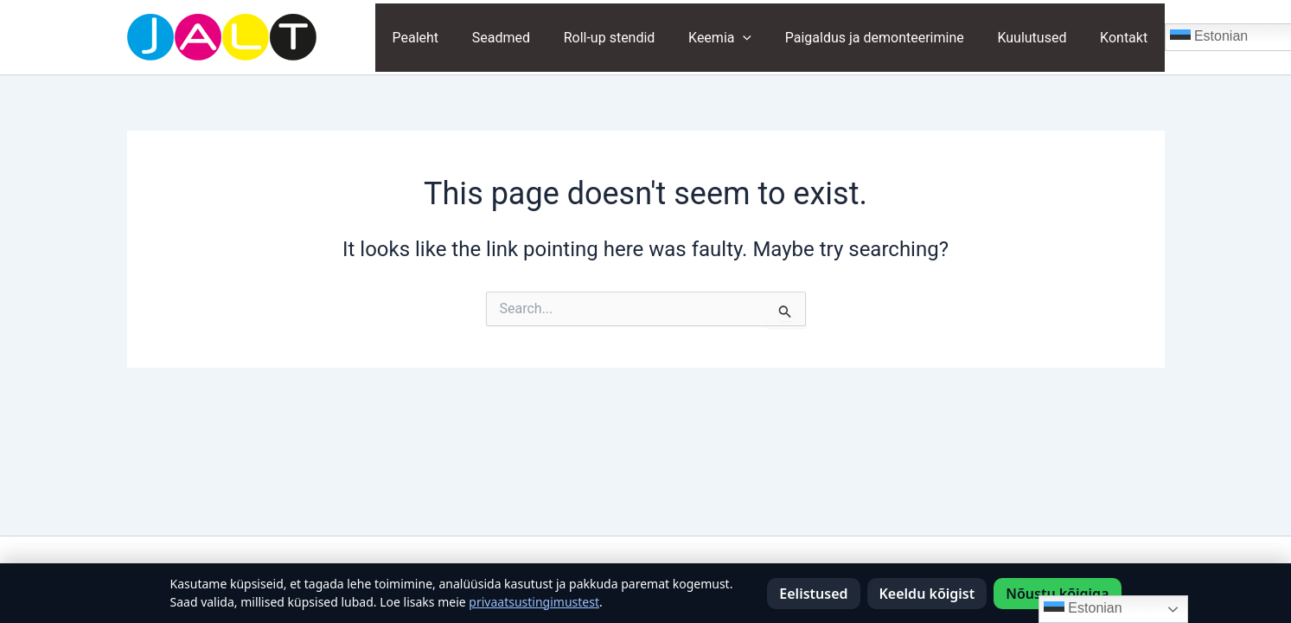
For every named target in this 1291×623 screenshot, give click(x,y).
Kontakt (1126, 37)
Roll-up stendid (635, 37)
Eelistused (813, 593)
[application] (763, 37)
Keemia (739, 37)
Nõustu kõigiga (1057, 593)
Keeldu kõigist (927, 593)
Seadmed (532, 37)
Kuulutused (1040, 37)
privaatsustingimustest (534, 602)
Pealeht (453, 37)
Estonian (1083, 609)
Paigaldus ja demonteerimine (888, 37)
